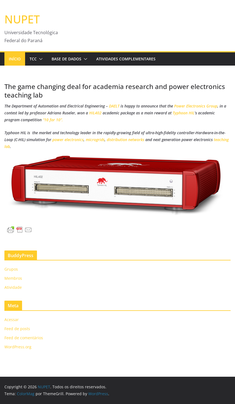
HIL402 (96, 112)
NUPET (22, 19)
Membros (13, 278)
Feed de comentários (23, 337)
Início (15, 58)
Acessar (11, 319)
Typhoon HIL (183, 112)
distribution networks (125, 139)
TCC (33, 58)
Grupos (11, 269)
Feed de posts (17, 328)
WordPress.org (17, 346)
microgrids (95, 139)
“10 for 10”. (53, 119)
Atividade (13, 287)
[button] (40, 59)
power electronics (68, 139)
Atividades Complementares (126, 58)
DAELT (114, 106)
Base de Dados (66, 58)
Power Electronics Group (195, 106)
